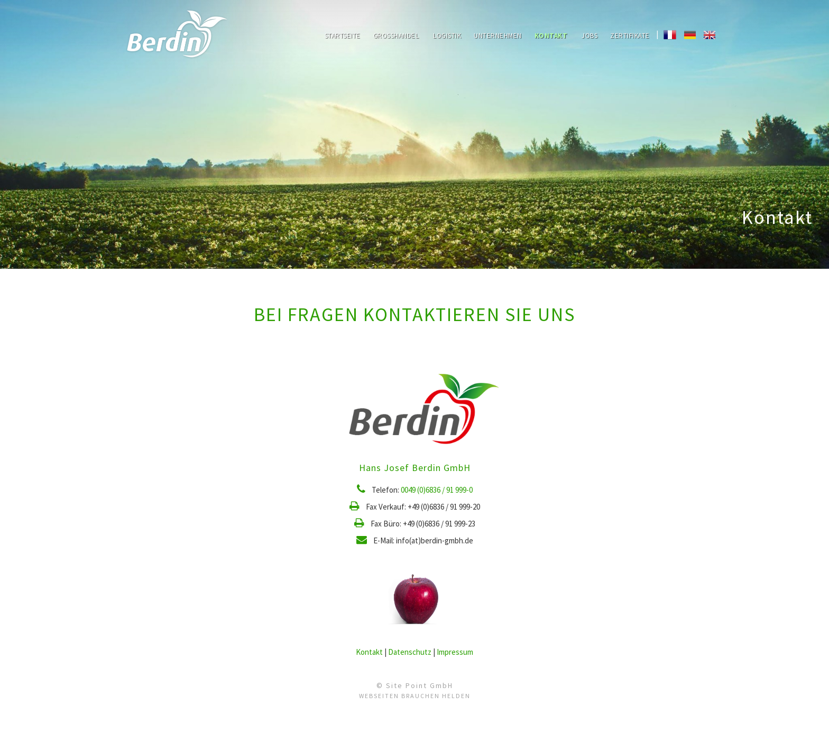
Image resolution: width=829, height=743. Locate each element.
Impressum (455, 652)
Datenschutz (409, 652)
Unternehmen (498, 35)
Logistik (447, 35)
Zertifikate (630, 35)
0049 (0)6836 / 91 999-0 (437, 490)
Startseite (343, 35)
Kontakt (551, 35)
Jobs (589, 35)
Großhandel (396, 35)
